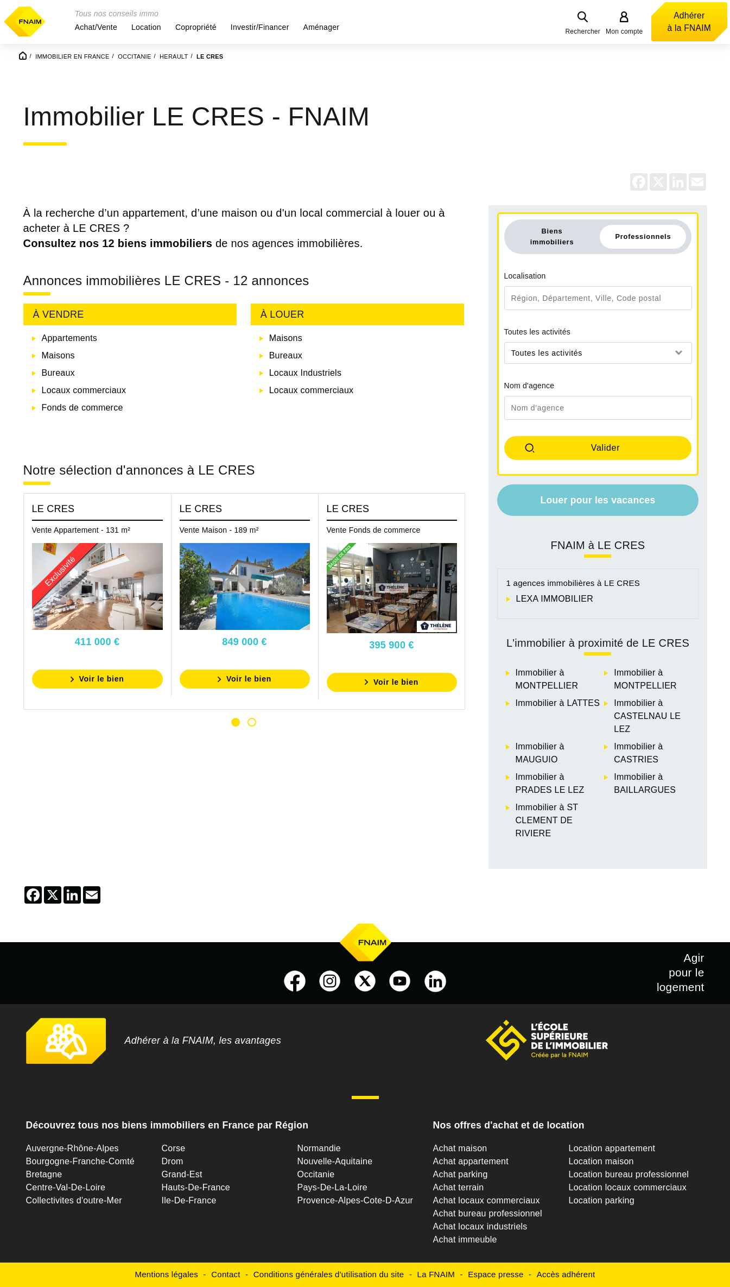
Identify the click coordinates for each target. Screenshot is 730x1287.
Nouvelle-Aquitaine (335, 1161)
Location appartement (612, 1148)
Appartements (70, 338)
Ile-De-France (189, 1200)
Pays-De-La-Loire (332, 1187)
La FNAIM (436, 1274)
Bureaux (58, 372)
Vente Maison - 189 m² (219, 530)
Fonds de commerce (82, 407)
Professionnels (643, 236)
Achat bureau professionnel (487, 1213)
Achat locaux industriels (480, 1226)
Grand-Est (182, 1174)
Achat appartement (471, 1161)
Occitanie (316, 1174)
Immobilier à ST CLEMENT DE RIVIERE (547, 820)
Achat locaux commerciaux (486, 1200)
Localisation (525, 276)
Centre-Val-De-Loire (66, 1187)
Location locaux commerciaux (628, 1187)
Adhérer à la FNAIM (689, 22)
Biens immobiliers (552, 236)
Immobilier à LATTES (558, 703)
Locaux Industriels (305, 372)
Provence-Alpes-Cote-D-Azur (355, 1200)
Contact (225, 1274)
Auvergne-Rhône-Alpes (72, 1148)
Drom (172, 1161)
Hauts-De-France (196, 1187)
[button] (96, 27)
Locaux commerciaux (84, 390)
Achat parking (460, 1174)
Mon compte (624, 31)
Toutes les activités (537, 331)
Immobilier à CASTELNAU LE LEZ (647, 716)
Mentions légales (167, 1274)
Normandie (319, 1148)
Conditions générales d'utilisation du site (328, 1274)
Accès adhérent (566, 1274)
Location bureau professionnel (629, 1174)
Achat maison (460, 1148)
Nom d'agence (529, 385)
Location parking (601, 1200)
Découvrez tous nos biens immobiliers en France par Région (167, 1125)
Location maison (601, 1161)
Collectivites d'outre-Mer (74, 1200)
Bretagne (44, 1174)
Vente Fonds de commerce (374, 530)
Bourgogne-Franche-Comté (80, 1161)
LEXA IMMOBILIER (554, 598)
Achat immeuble (465, 1239)
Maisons (58, 355)
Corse (174, 1148)
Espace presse (495, 1274)
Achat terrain (458, 1187)
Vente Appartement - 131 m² (81, 530)
